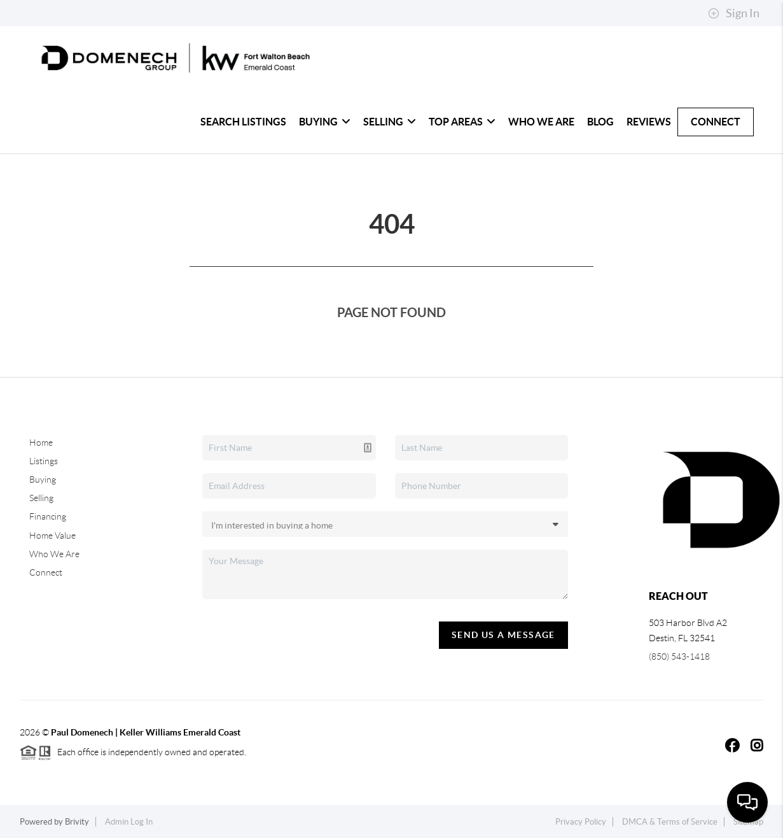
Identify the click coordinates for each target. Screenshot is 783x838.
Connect (715, 121)
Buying (324, 121)
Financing (47, 516)
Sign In (733, 13)
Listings (43, 461)
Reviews (649, 121)
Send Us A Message (503, 635)
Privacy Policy (580, 822)
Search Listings (243, 121)
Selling (389, 121)
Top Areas (462, 121)
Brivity (77, 822)
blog (600, 121)
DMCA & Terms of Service (669, 822)
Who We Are (541, 121)
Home (41, 442)
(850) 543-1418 (679, 656)
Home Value (52, 535)
